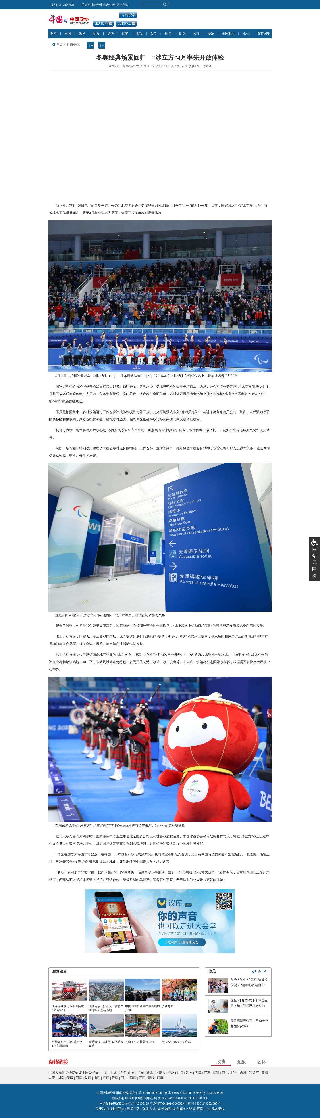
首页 (59, 44)
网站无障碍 (314, 562)
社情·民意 (73, 44)
